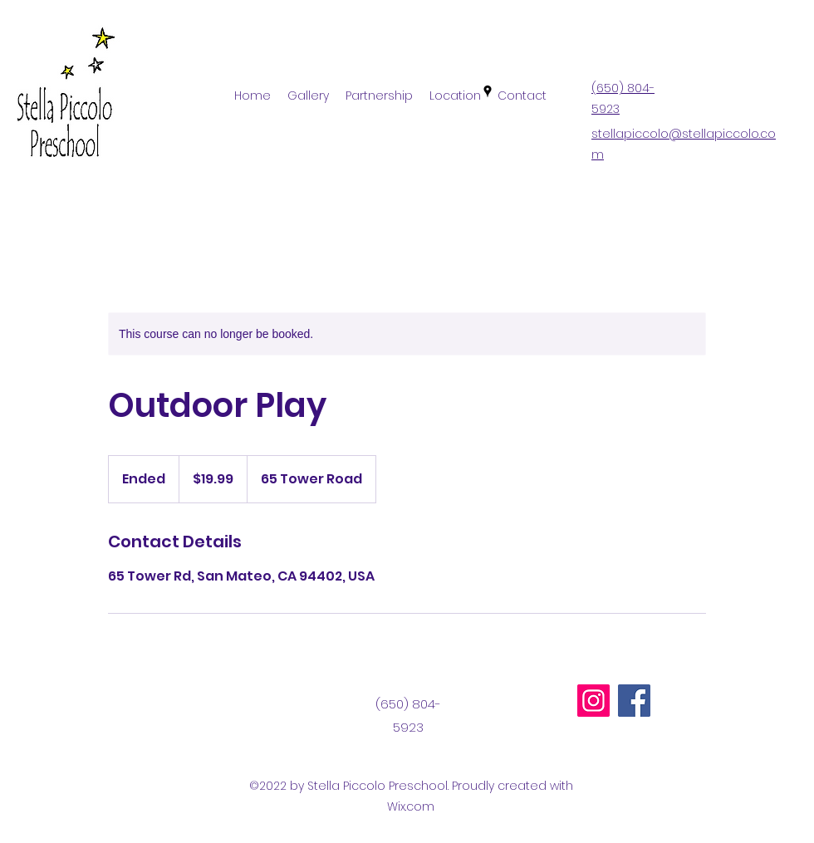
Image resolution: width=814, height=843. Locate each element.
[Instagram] (593, 700)
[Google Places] (487, 91)
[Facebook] (634, 700)
